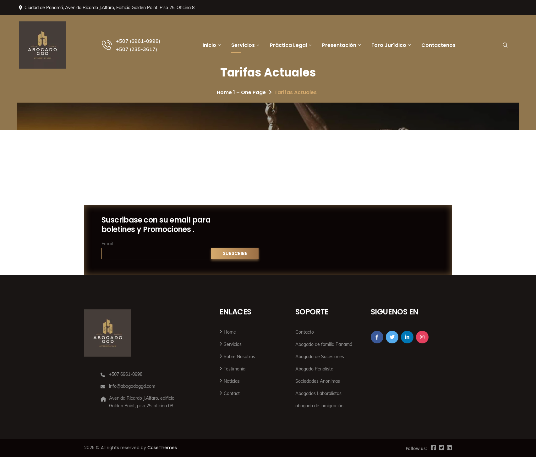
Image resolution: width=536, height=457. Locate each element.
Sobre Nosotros (239, 356)
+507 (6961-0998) (138, 41)
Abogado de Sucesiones (319, 356)
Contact (232, 393)
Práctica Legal (288, 45)
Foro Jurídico (388, 45)
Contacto (304, 332)
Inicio (209, 45)
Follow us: (416, 448)
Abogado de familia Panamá (323, 344)
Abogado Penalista (314, 369)
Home (230, 332)
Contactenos (438, 45)
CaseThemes (162, 447)
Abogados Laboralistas (318, 393)
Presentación (339, 45)
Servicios (243, 45)
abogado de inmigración (319, 406)
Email (107, 243)
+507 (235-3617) (136, 49)
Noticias (232, 381)
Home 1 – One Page (241, 92)
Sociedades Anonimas (317, 381)
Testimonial (235, 369)
